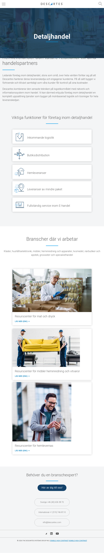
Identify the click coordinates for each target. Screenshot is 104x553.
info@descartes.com (52, 522)
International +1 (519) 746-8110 (52, 512)
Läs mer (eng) (22, 322)
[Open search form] (100, 4)
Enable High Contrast (59, 541)
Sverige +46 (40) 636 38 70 (52, 502)
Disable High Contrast (78, 541)
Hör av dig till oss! (52, 487)
